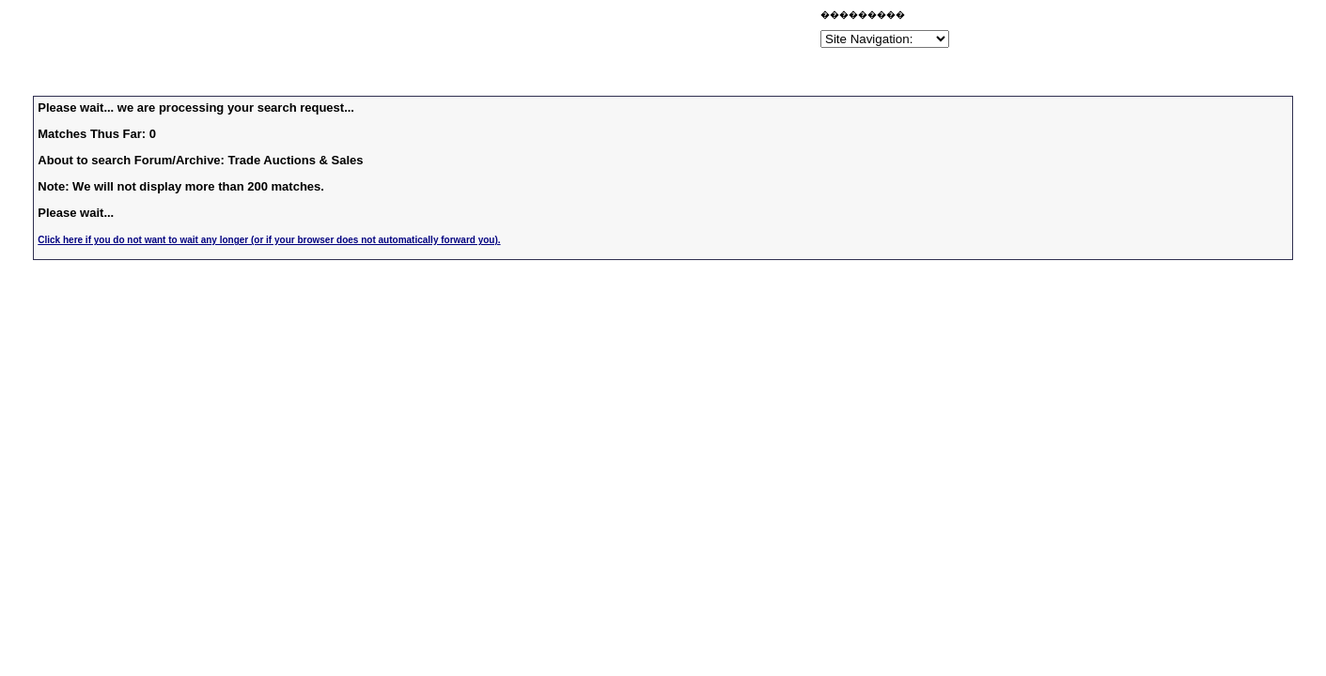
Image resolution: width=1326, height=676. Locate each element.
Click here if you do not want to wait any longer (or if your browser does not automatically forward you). (269, 240)
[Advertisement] (597, 32)
